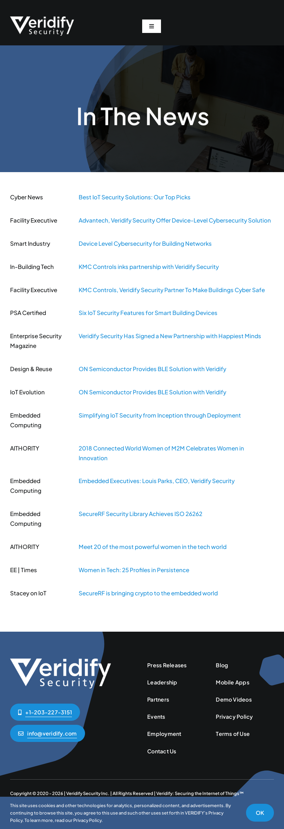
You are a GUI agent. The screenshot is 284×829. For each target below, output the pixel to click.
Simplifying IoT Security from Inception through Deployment (160, 415)
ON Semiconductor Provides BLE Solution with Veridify (152, 368)
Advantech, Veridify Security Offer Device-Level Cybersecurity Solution (175, 220)
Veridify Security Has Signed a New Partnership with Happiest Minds (170, 336)
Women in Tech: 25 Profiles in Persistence (134, 570)
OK (260, 812)
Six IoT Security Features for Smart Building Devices (148, 312)
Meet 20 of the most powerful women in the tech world (153, 546)
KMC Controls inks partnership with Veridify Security (149, 266)
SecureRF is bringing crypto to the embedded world (148, 593)
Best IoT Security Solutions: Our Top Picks (135, 197)
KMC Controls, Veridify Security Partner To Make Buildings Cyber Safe (172, 289)
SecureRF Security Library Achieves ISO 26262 (140, 513)
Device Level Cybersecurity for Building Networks (145, 243)
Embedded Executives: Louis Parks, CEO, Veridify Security (157, 480)
